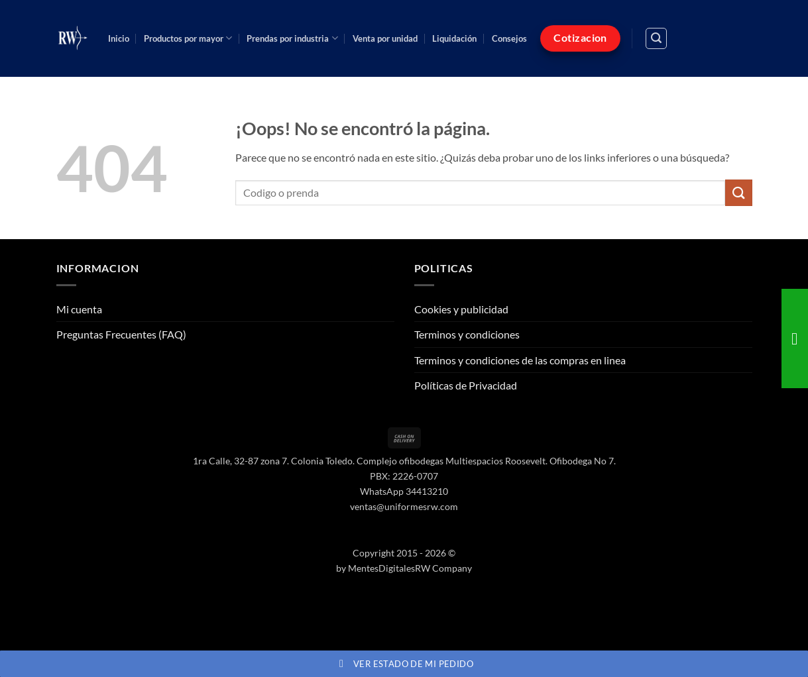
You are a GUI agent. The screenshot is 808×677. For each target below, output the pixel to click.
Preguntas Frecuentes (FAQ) (121, 334)
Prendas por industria (292, 38)
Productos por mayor (188, 38)
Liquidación (454, 38)
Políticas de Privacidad (465, 385)
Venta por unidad (385, 38)
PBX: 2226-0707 (404, 476)
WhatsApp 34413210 (404, 491)
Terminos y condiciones (467, 334)
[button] (656, 38)
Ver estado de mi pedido (404, 663)
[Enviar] (738, 192)
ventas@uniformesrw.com (404, 506)
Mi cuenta (79, 309)
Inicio (118, 38)
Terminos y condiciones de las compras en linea (520, 360)
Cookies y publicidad (461, 309)
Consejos (509, 38)
